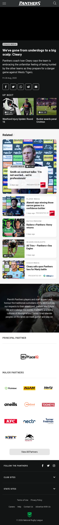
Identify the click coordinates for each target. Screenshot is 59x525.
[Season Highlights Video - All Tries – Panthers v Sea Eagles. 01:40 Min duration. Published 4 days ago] (29, 248)
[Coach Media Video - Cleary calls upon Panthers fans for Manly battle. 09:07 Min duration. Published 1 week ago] (29, 269)
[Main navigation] (4, 3)
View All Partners (29, 451)
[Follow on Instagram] (54, 465)
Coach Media (10, 44)
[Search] (54, 3)
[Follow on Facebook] (42, 465)
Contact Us (28, 506)
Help (19, 506)
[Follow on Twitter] (48, 465)
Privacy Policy (36, 500)
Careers (12, 506)
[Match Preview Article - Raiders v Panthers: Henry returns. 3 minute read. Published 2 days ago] (29, 228)
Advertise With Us (43, 506)
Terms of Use (22, 500)
